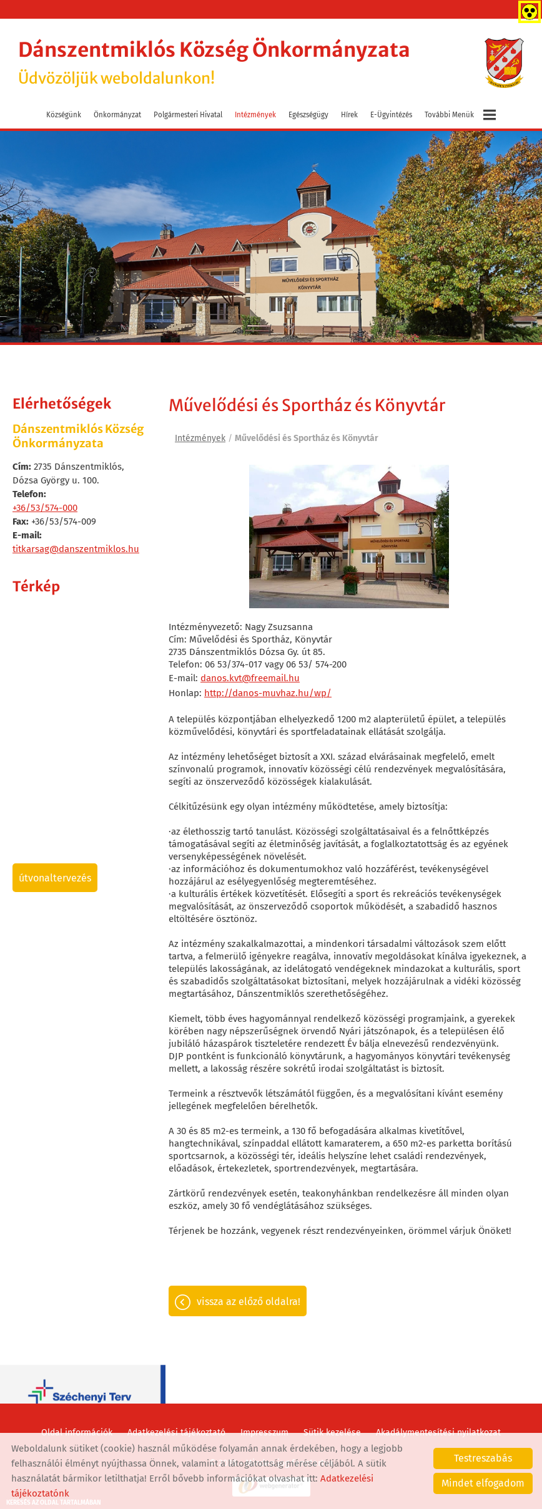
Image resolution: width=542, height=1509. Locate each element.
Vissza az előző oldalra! (248, 1302)
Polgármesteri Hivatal (188, 114)
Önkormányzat (117, 114)
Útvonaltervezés (55, 877)
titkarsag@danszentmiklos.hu (75, 548)
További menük (460, 114)
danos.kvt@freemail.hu (250, 677)
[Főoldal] (503, 63)
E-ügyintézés (391, 114)
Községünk (63, 114)
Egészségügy (308, 114)
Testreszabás (483, 1458)
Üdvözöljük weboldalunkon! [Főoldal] (218, 62)
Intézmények (255, 114)
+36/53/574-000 (44, 507)
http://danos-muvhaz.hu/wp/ (268, 692)
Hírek (349, 114)
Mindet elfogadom (483, 1483)
